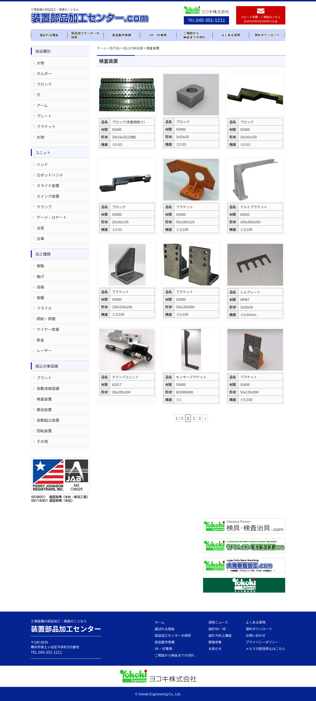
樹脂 (40, 265)
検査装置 (44, 399)
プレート (44, 116)
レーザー (44, 350)
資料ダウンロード (267, 34)
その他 (42, 441)
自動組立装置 (48, 420)
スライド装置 (48, 185)
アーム (42, 105)
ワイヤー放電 (48, 329)
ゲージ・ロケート (52, 217)
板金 (40, 340)
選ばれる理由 (48, 34)
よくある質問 (230, 34)
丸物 (40, 137)
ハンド (42, 164)
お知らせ (215, 648)
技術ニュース (218, 622)
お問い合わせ (256, 635)
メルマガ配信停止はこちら (265, 648)
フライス (44, 308)
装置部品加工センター (66, 628)
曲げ (40, 276)
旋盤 (40, 297)
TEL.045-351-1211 (46, 652)
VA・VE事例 (158, 34)
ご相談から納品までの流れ (194, 35)
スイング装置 (48, 196)
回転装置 (44, 430)
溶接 (40, 287)
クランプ (44, 206)
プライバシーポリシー (262, 642)
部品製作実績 (121, 34)
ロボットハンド (50, 175)
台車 (40, 238)
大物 (40, 63)
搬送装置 (44, 409)
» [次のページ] (205, 418)
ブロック (44, 84)
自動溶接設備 (48, 388)
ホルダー (44, 73)
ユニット (43, 152)
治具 (40, 228)
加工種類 (43, 254)
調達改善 (215, 642)
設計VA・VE (217, 628)
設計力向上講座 (220, 635)
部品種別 (43, 51)
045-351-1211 (206, 20)
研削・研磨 (46, 318)
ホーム (160, 622)
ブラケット (46, 126)
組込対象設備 (47, 366)
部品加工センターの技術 (85, 35)
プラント (44, 378)
